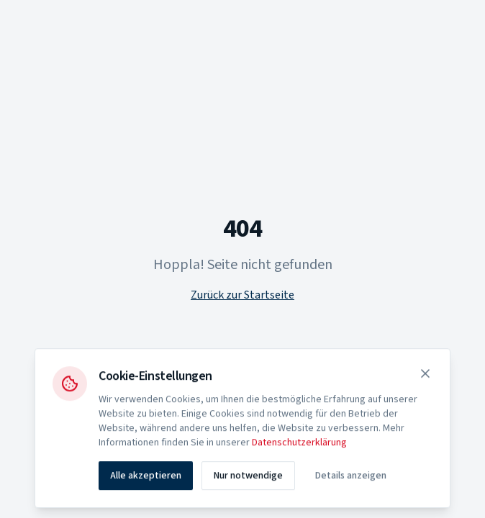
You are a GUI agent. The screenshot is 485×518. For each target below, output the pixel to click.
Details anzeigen (350, 479)
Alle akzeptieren (145, 479)
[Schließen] (425, 377)
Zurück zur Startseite (242, 295)
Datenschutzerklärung (299, 446)
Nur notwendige (248, 479)
